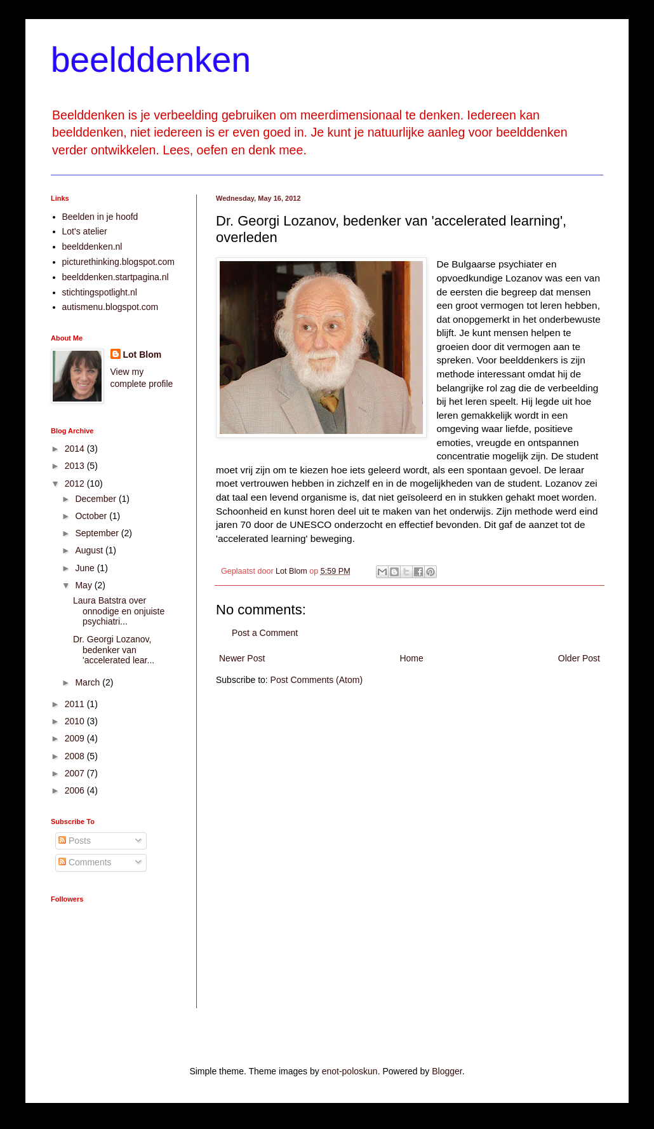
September (98, 533)
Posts (74, 840)
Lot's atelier (84, 231)
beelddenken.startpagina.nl (115, 277)
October (92, 516)
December (96, 499)
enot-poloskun (350, 1071)
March (88, 682)
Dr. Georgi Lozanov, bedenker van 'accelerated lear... (113, 650)
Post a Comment (265, 633)
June (86, 568)
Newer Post (242, 658)
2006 (76, 790)
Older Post (579, 658)
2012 (76, 483)
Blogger (447, 1071)
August (90, 550)
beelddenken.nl (92, 246)
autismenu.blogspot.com (110, 307)
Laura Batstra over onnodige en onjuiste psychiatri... (118, 611)
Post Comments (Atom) (316, 680)
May (84, 585)
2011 (76, 704)
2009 (76, 738)
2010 (76, 721)
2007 (76, 773)
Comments (85, 862)
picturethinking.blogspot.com (118, 262)
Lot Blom (142, 354)
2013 (76, 466)
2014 (76, 448)
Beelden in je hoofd (100, 217)
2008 (76, 756)
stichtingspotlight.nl (99, 292)
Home (411, 658)
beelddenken (151, 59)
